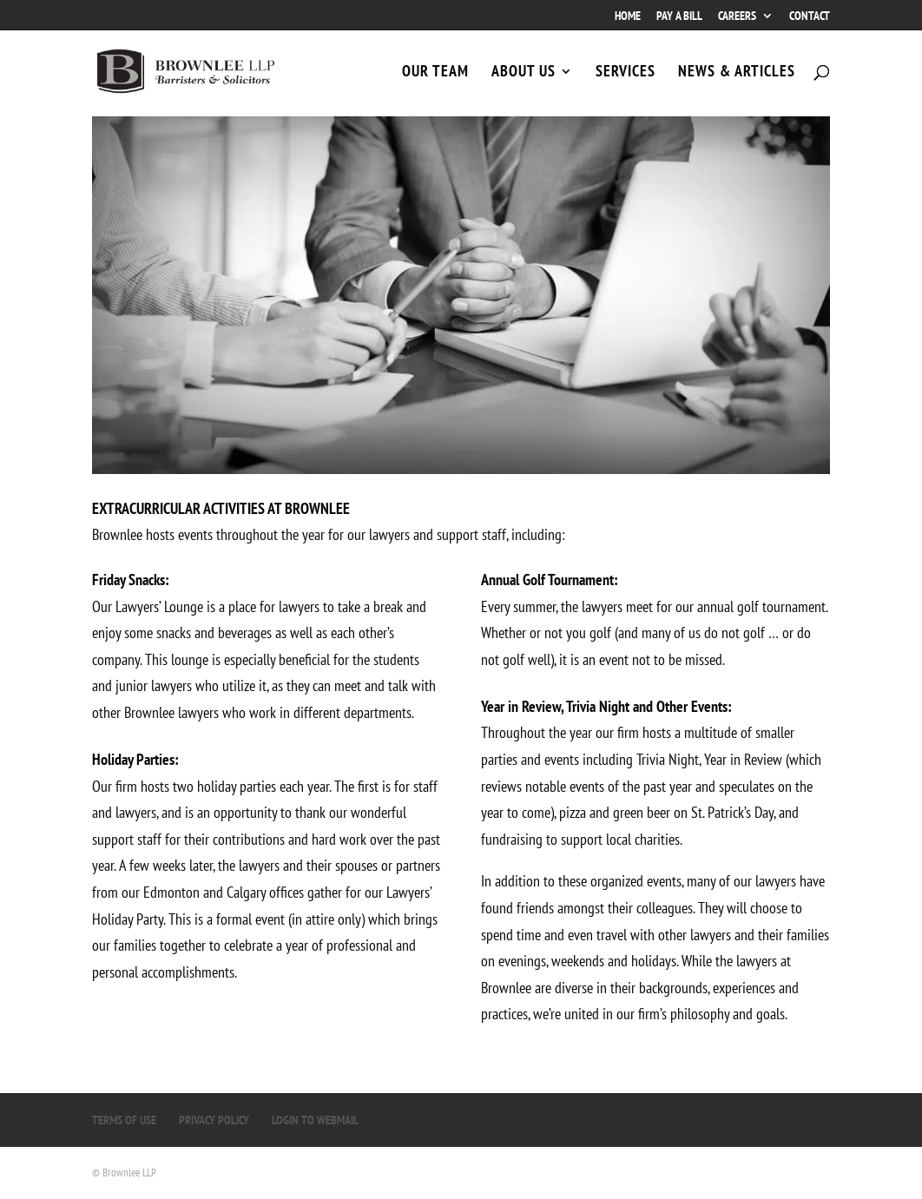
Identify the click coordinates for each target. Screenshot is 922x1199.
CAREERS (737, 16)
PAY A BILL (679, 16)
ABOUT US (523, 73)
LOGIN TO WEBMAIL (315, 1120)
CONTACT (809, 16)
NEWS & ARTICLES (736, 73)
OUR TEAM (435, 73)
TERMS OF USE (124, 1120)
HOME (628, 16)
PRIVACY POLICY (214, 1120)
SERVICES (625, 73)
